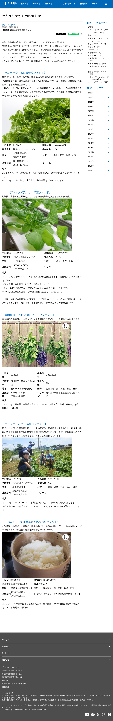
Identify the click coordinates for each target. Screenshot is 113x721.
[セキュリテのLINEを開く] (109, 715)
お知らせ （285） (95, 47)
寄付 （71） (93, 35)
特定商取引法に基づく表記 (12, 674)
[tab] (99, 93)
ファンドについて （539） (99, 30)
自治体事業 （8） (95, 53)
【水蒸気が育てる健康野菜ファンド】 (24, 72)
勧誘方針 (5, 680)
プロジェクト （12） (96, 32)
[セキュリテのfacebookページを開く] (93, 715)
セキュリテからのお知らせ (21, 16)
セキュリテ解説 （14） (97, 64)
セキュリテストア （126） (99, 38)
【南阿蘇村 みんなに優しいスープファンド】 (28, 315)
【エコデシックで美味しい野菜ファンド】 (27, 192)
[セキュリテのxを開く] (98, 714)
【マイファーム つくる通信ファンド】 (24, 423)
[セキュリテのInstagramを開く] (103, 715)
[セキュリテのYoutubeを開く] (87, 715)
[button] (99, 93)
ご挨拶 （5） (93, 27)
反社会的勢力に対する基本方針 (14, 684)
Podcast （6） (94, 50)
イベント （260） (95, 41)
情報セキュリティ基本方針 (12, 671)
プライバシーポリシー (10, 667)
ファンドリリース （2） (98, 44)
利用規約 (5, 687)
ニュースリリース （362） (99, 82)
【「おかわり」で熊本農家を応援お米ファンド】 (31, 522)
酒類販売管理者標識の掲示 (12, 677)
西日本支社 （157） (96, 55)
